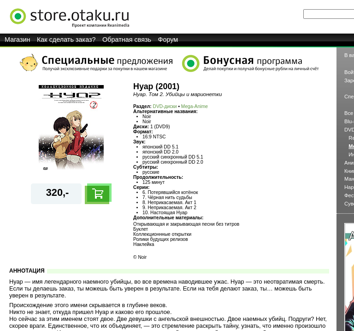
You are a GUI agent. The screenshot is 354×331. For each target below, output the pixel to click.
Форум (168, 39)
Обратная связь (126, 39)
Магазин (17, 39)
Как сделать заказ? (66, 39)
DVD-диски (165, 106)
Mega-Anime (194, 106)
